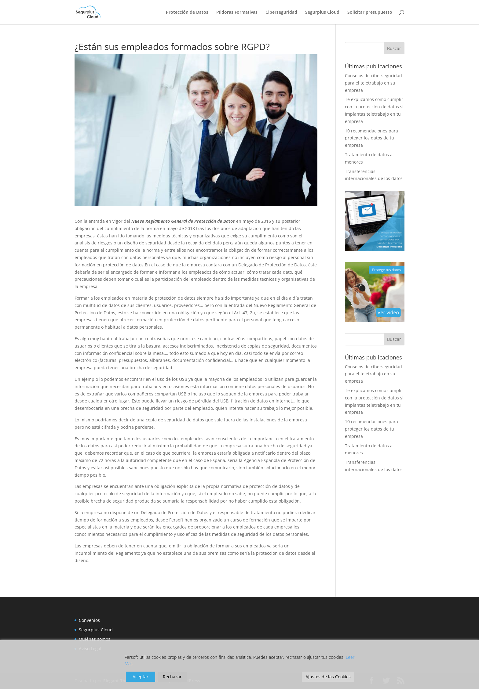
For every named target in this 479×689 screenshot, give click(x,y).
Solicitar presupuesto (369, 12)
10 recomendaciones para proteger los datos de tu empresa (371, 138)
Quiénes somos (94, 639)
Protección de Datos (187, 12)
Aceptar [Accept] (140, 677)
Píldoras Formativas (237, 12)
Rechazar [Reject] (172, 677)
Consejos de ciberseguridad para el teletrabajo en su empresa (373, 83)
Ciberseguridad (281, 12)
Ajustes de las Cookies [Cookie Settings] (328, 677)
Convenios (89, 620)
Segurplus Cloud (322, 12)
